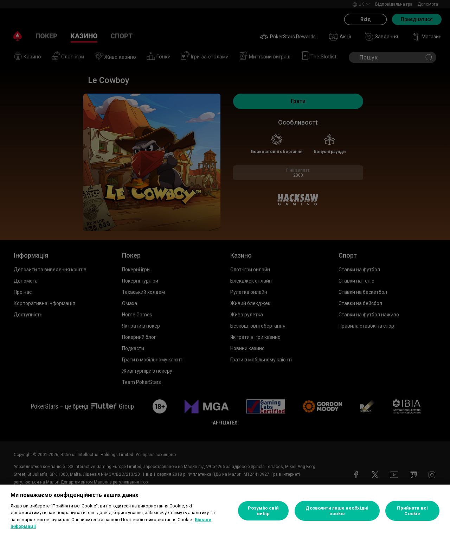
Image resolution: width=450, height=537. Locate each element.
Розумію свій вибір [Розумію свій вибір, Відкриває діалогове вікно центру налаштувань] (263, 510)
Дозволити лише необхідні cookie (337, 510)
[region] (225, 511)
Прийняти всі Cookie (412, 510)
